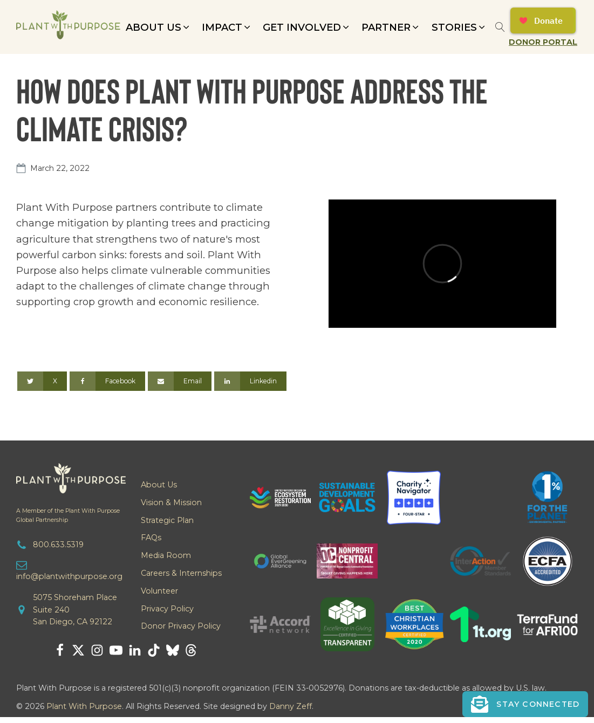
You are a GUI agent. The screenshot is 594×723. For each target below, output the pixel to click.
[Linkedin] (250, 381)
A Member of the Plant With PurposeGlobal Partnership (68, 515)
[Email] (179, 381)
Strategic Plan (167, 520)
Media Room (166, 555)
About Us (159, 485)
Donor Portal (543, 42)
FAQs (151, 537)
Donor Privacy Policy (181, 626)
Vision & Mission (171, 502)
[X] (42, 381)
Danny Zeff (290, 706)
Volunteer (159, 591)
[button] (158, 27)
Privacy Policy (167, 609)
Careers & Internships (181, 573)
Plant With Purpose (84, 706)
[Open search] (500, 27)
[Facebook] (107, 381)
